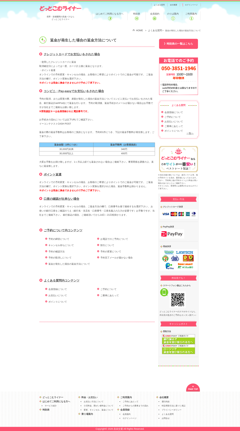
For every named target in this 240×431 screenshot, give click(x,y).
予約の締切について (58, 239)
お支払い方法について (94, 401)
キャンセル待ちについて (61, 245)
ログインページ (129, 418)
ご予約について (108, 289)
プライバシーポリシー (171, 410)
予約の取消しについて (60, 257)
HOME (139, 30)
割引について (107, 245)
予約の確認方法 (56, 251)
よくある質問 (155, 30)
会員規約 (127, 414)
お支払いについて (57, 295)
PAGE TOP (193, 387)
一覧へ (190, 133)
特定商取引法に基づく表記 (173, 406)
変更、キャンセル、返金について (98, 410)
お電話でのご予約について (114, 239)
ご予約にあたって (130, 401)
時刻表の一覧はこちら (180, 43)
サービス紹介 (51, 406)
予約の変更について (110, 251)
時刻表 (46, 409)
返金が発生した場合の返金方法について (69, 264)
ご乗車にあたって (109, 295)
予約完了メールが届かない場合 (116, 257)
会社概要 (164, 397)
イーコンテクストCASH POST (55, 123)
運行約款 (166, 401)
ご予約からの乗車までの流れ (135, 406)
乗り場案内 (87, 414)
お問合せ (166, 418)
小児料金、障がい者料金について (98, 406)
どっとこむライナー (60, 8)
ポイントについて (57, 301)
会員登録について (57, 289)
